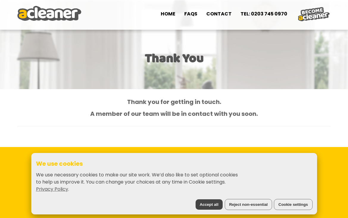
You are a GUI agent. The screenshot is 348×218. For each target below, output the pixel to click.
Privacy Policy (52, 189)
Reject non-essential (248, 204)
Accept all (209, 204)
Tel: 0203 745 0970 (264, 13)
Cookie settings (293, 204)
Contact (219, 13)
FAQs (190, 13)
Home (168, 13)
